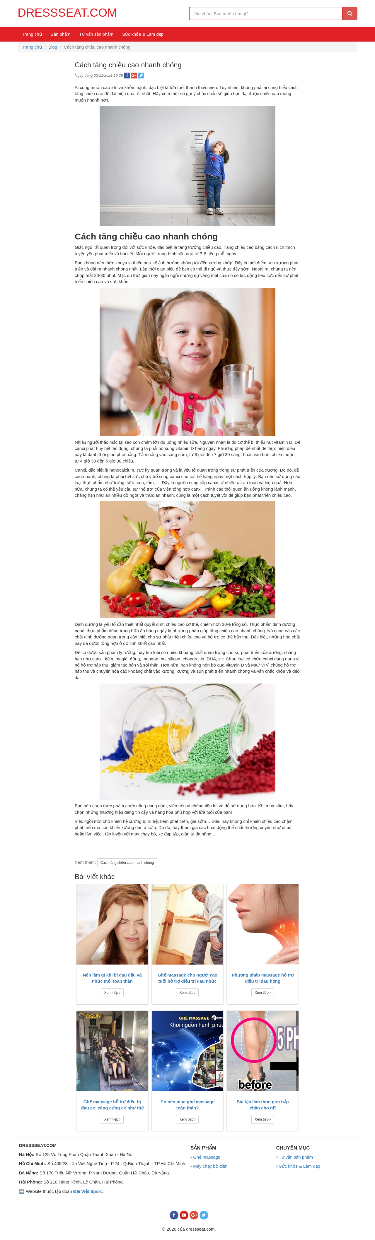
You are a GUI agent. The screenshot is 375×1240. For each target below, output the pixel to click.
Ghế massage (205, 1157)
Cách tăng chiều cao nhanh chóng (127, 863)
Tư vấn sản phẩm (96, 34)
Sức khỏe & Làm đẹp (142, 34)
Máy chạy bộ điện (209, 1166)
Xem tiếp (112, 993)
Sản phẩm (61, 34)
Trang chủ (32, 34)
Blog (52, 46)
